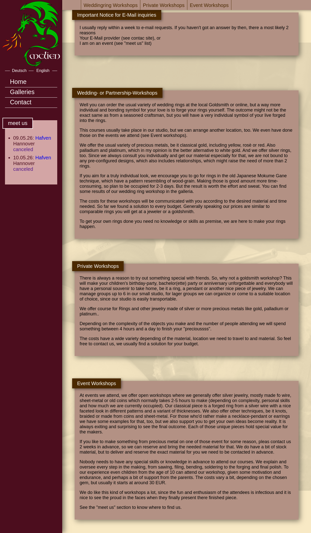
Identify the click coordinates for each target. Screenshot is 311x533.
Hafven (43, 138)
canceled (23, 149)
